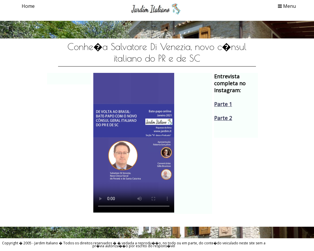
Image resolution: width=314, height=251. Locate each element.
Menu (287, 6)
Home (28, 6)
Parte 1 (223, 104)
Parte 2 (223, 118)
